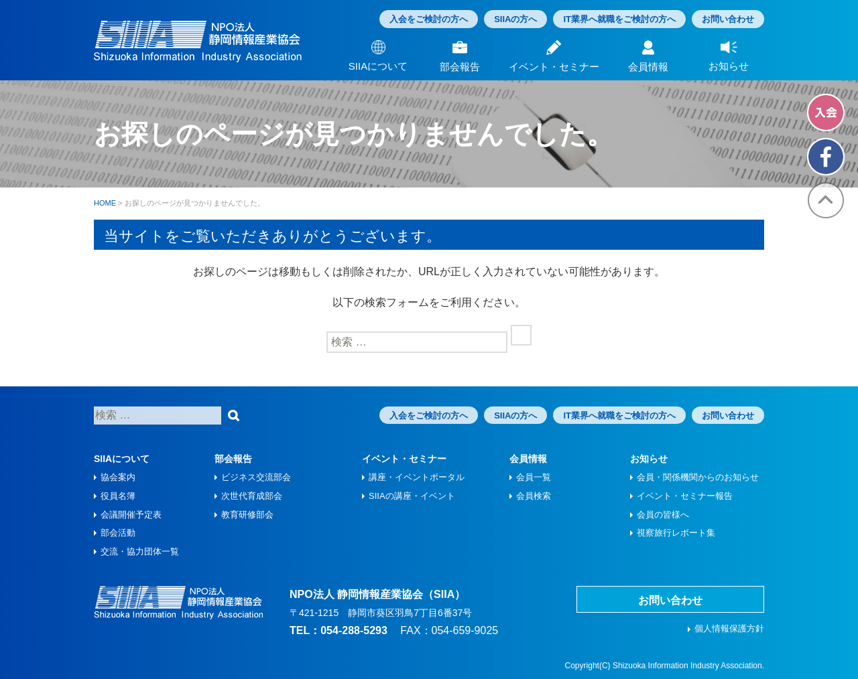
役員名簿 (118, 496)
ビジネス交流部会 (256, 477)
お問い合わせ (728, 19)
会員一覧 (533, 477)
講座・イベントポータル (417, 477)
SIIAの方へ (515, 19)
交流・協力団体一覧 (140, 551)
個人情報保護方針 (729, 628)
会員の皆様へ (663, 515)
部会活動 (118, 533)
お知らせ (649, 458)
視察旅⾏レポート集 (676, 533)
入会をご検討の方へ (428, 19)
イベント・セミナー (404, 458)
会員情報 (528, 458)
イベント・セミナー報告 (685, 496)
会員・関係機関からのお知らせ (698, 477)
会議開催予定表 (131, 515)
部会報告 (233, 458)
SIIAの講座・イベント (412, 496)
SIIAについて (121, 458)
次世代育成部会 (251, 496)
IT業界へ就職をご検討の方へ (619, 19)
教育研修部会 (247, 515)
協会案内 (118, 477)
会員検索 (533, 496)
